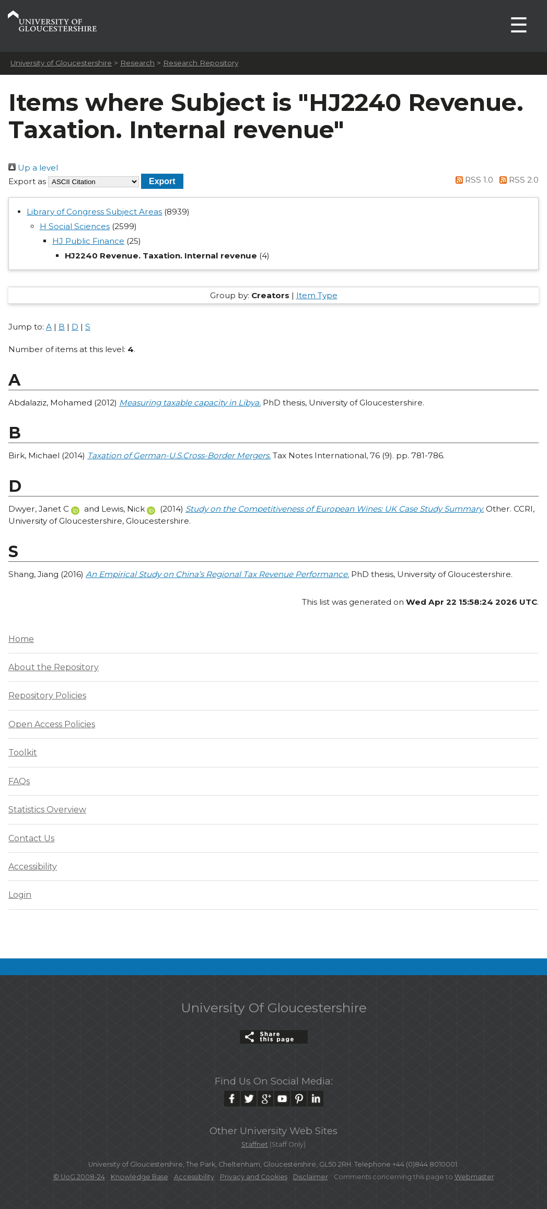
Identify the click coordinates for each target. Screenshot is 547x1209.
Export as (27, 181)
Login (19, 895)
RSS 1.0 (473, 180)
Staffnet (254, 1144)
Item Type (316, 295)
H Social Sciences (75, 226)
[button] (162, 181)
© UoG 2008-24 (79, 1177)
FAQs (19, 781)
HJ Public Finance (88, 241)
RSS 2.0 (517, 180)
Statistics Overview (47, 810)
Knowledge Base (139, 1177)
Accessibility (32, 867)
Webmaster (474, 1177)
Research (137, 63)
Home (21, 639)
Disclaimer (310, 1177)
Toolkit (22, 753)
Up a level (33, 168)
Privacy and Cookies (253, 1177)
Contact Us (31, 838)
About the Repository (53, 667)
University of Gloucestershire (61, 63)
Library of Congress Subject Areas (94, 212)
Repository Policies (47, 695)
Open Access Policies (51, 724)
